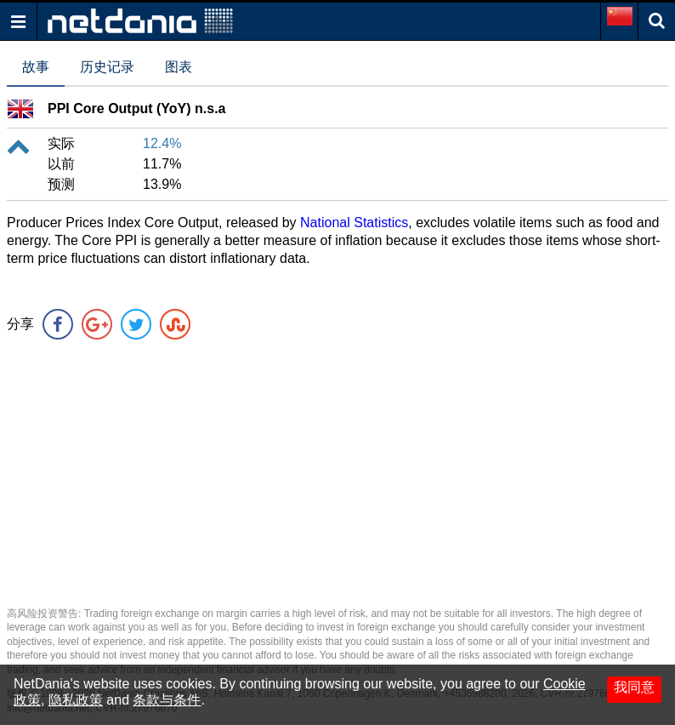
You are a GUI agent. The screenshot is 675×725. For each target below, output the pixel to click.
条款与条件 (167, 700)
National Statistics (354, 222)
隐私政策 (75, 700)
